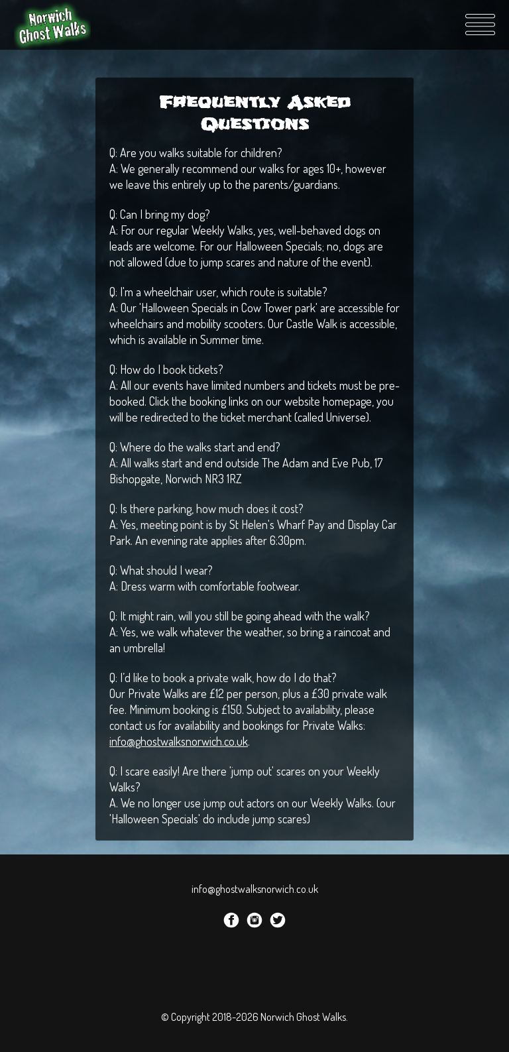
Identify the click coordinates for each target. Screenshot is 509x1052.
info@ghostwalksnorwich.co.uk (178, 741)
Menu (480, 24)
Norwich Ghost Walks (53, 25)
